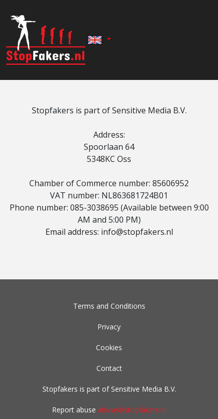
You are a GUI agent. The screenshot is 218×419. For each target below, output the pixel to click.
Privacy (109, 326)
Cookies (109, 347)
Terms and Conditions (109, 306)
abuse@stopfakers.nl (132, 409)
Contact (109, 368)
